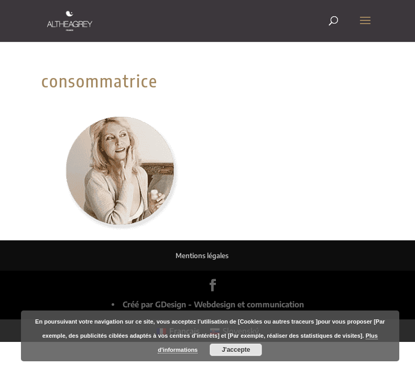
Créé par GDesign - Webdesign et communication (213, 304)
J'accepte (236, 349)
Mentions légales (202, 255)
